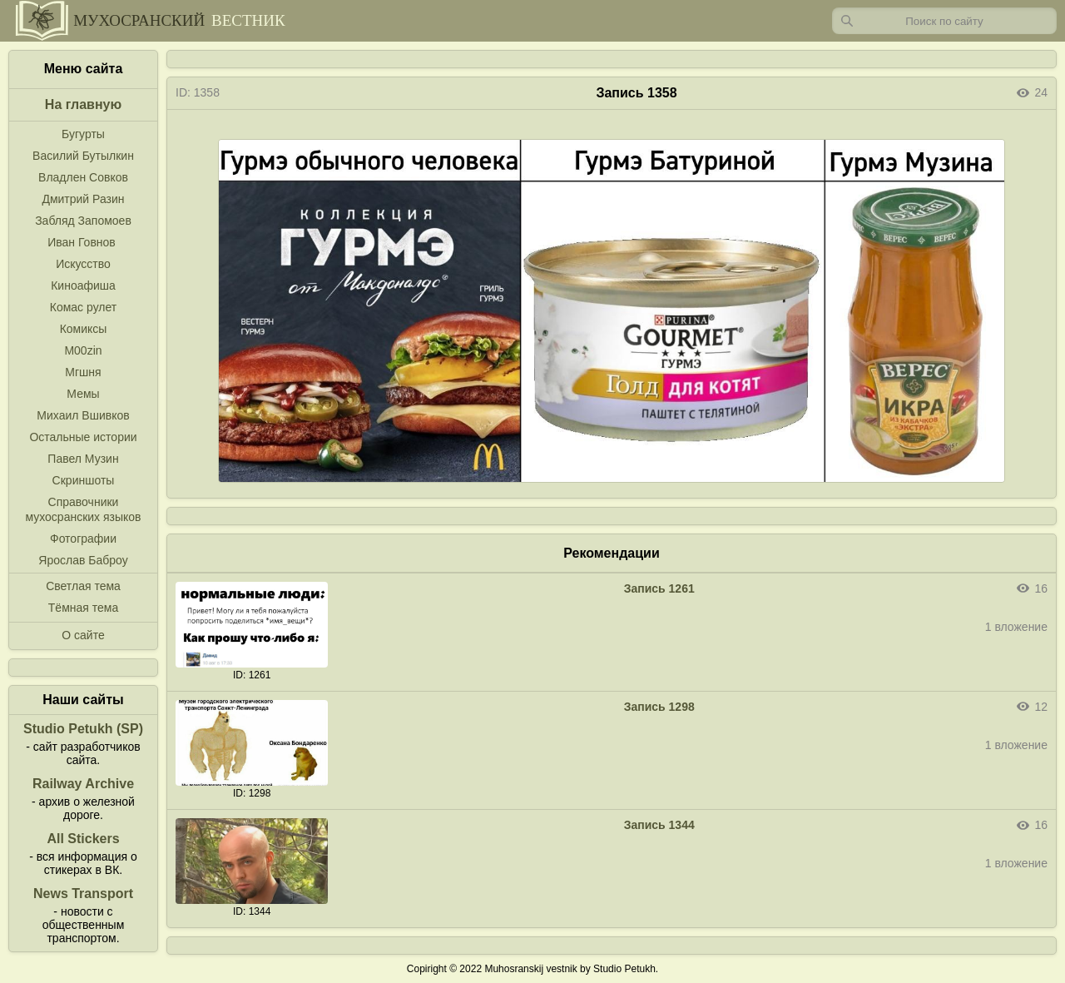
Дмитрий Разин (83, 199)
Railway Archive (83, 784)
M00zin (83, 350)
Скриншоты (83, 480)
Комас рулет (83, 307)
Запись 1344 (659, 825)
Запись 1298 (659, 706)
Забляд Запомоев (83, 220)
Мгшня (83, 372)
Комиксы (83, 328)
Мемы (83, 393)
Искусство (83, 264)
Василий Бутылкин (83, 155)
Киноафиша (83, 285)
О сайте (83, 635)
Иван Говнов (81, 242)
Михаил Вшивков (83, 415)
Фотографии (83, 538)
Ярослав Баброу (82, 560)
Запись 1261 (659, 588)
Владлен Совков (83, 177)
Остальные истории (82, 437)
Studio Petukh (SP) (83, 729)
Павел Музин (82, 458)
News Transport (83, 893)
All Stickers (83, 839)
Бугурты (83, 134)
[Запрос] (944, 20)
